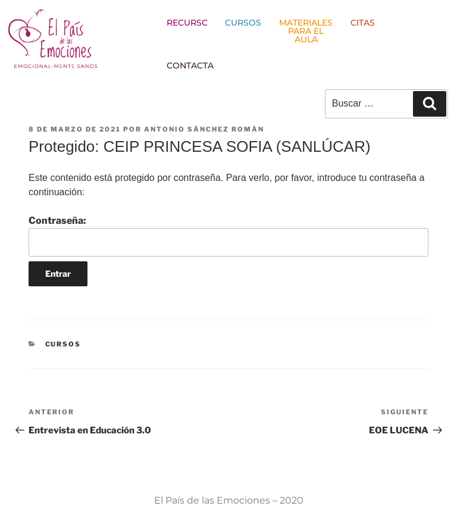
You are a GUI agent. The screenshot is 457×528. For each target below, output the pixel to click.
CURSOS (63, 344)
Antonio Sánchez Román (204, 129)
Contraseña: (228, 236)
